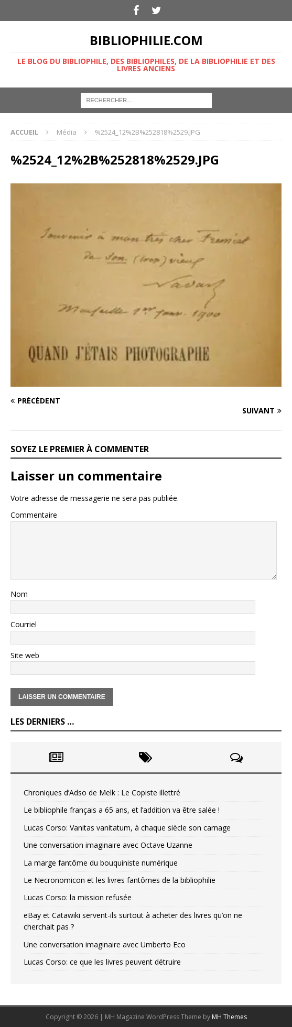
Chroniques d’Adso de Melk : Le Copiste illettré (102, 792)
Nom (19, 594)
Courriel (23, 624)
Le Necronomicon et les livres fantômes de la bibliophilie (119, 880)
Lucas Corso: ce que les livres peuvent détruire (102, 962)
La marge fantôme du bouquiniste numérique (101, 863)
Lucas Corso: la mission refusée (78, 897)
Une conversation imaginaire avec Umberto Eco (105, 944)
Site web (24, 655)
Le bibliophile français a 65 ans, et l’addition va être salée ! (122, 810)
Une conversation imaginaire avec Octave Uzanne (108, 845)
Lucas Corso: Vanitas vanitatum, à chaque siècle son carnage (127, 828)
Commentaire (33, 515)
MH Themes (229, 1016)
